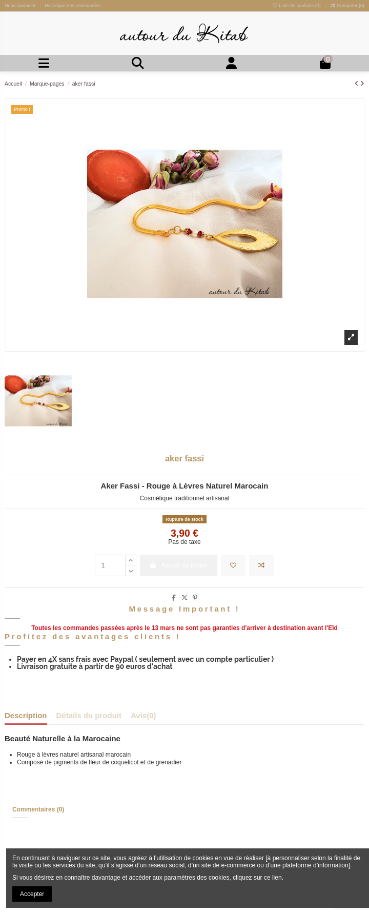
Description (26, 716)
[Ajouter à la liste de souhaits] (233, 565)
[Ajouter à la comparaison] (261, 565)
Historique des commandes (73, 5)
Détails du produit (89, 716)
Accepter (32, 894)
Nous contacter (21, 5)
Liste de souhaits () (297, 5)
